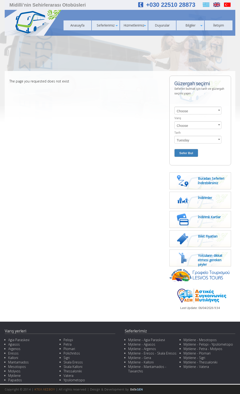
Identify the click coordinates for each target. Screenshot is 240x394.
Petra (68, 344)
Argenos (14, 349)
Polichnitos (72, 353)
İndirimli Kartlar (209, 217)
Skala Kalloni (73, 366)
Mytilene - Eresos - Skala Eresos (152, 353)
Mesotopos (17, 366)
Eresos (13, 353)
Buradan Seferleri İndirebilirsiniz (211, 180)
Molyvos (14, 371)
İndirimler (205, 197)
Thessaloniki (73, 371)
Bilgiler (194, 25)
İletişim (218, 25)
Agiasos (14, 344)
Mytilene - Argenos (142, 349)
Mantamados (18, 362)
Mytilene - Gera (139, 357)
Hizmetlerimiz (135, 25)
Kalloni (13, 357)
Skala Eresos (73, 362)
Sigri (67, 357)
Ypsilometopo (74, 380)
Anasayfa (77, 25)
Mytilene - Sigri (194, 357)
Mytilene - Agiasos (141, 344)
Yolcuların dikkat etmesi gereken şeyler (210, 260)
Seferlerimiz (107, 25)
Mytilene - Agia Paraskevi (146, 340)
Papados (15, 380)
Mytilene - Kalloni (141, 362)
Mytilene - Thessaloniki (200, 362)
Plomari (69, 349)
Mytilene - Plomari (197, 353)
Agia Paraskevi (18, 340)
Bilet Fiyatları (207, 236)
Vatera (68, 375)
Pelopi (68, 340)
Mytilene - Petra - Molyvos (203, 349)
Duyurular (162, 25)
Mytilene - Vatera (196, 366)
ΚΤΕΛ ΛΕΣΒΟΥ (45, 389)
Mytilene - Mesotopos (200, 340)
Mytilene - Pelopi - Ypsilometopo (208, 344)
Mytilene (14, 375)
